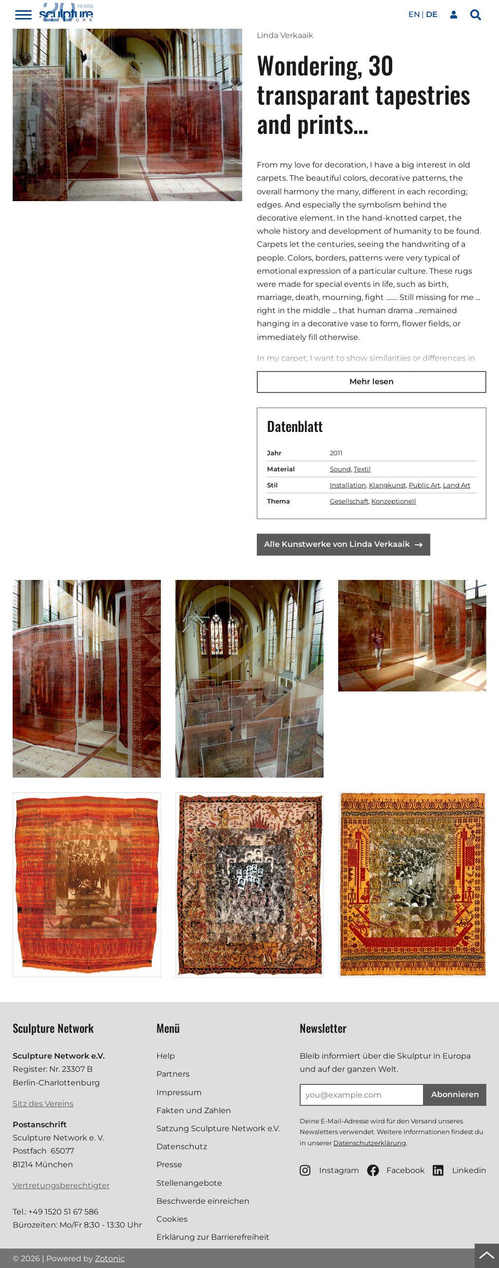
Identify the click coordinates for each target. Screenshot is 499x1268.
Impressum (179, 1092)
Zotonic (110, 1258)
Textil (362, 469)
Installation (348, 485)
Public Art (424, 485)
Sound (340, 469)
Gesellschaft (349, 501)
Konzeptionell (393, 501)
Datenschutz (181, 1146)
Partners (173, 1074)
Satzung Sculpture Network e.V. (218, 1128)
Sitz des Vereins (43, 1103)
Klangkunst (387, 485)
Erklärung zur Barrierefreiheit (212, 1237)
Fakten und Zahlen (193, 1110)
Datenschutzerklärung (369, 1143)
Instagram (329, 1170)
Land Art (456, 485)
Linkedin (459, 1170)
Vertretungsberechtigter (61, 1185)
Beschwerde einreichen (203, 1201)
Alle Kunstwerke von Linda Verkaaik (343, 544)
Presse (169, 1164)
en (414, 14)
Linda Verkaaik (285, 35)
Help (165, 1056)
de (432, 14)
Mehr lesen (371, 381)
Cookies (172, 1219)
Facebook (396, 1170)
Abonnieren (455, 1094)
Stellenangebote (189, 1183)
